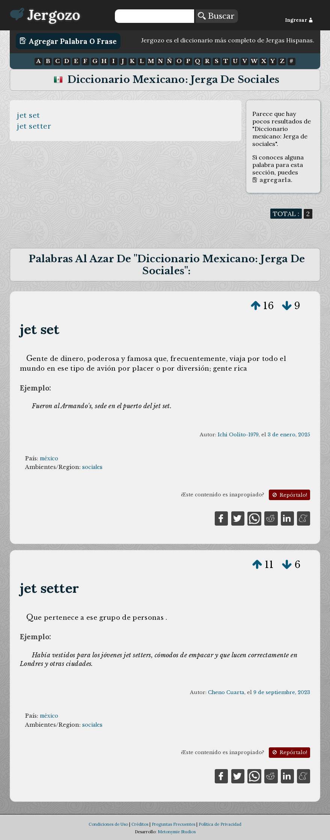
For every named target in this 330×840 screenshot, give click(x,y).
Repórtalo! (289, 495)
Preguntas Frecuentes (173, 824)
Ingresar (299, 20)
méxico (49, 458)
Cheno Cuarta (226, 692)
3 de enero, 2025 (289, 434)
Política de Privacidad (220, 824)
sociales (92, 467)
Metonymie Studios (177, 831)
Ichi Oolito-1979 (238, 434)
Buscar (216, 16)
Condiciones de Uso (108, 824)
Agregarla (271, 180)
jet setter (34, 126)
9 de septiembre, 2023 (281, 692)
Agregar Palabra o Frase (68, 40)
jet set (28, 115)
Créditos (139, 824)
